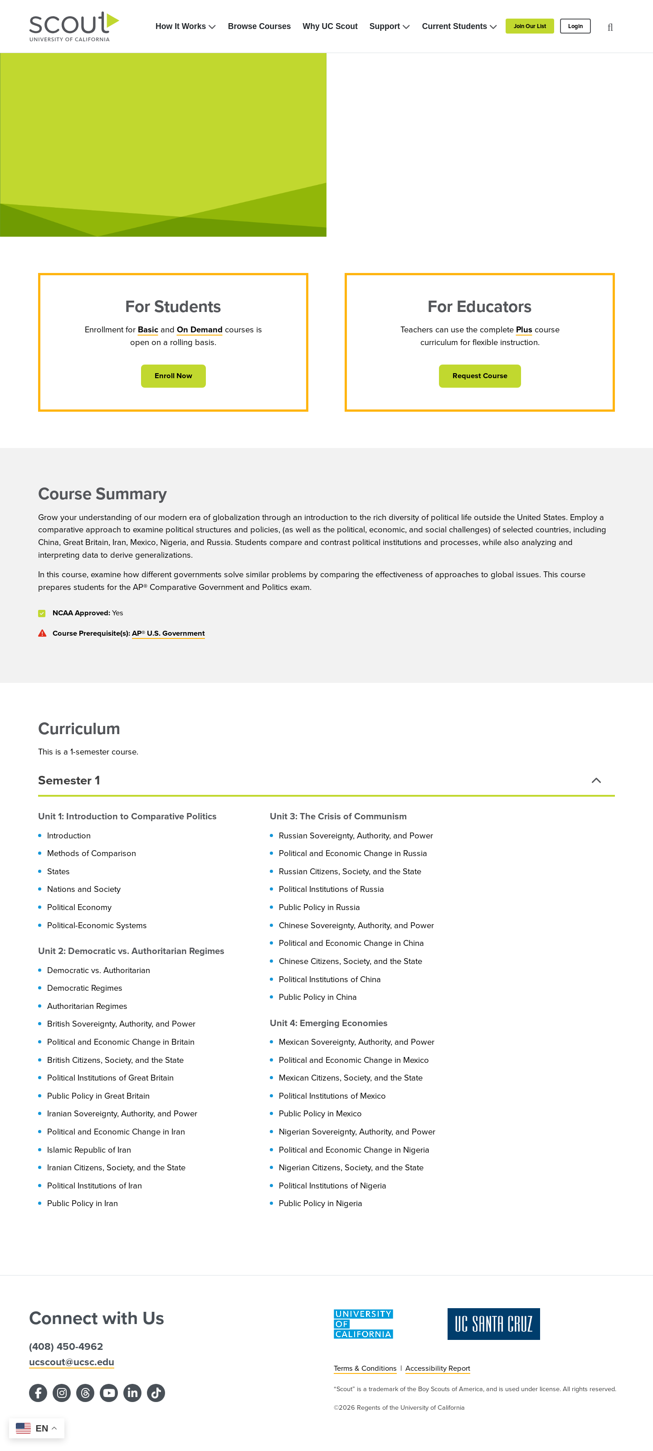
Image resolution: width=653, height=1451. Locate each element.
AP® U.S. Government (168, 633)
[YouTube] (109, 1393)
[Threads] (85, 1393)
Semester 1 (69, 780)
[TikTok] (156, 1393)
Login (575, 26)
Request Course (480, 375)
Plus (524, 329)
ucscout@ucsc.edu (71, 1361)
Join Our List (530, 26)
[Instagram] (62, 1393)
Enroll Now (173, 375)
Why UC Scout (330, 26)
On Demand (200, 329)
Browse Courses (259, 26)
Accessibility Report (437, 1368)
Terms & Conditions (365, 1368)
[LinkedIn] (132, 1393)
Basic (148, 329)
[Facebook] (38, 1393)
